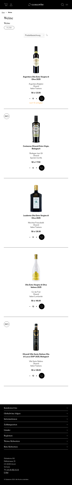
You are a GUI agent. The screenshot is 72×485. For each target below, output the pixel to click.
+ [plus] (36, 98)
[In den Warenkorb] (42, 98)
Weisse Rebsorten (12, 441)
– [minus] (29, 98)
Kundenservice (10, 408)
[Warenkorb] (5, 4)
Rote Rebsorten (11, 447)
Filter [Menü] (9, 28)
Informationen (10, 419)
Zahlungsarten (10, 424)
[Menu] (67, 4)
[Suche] (62, 5)
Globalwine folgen (12, 413)
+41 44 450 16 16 (12, 470)
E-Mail (6, 472)
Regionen (8, 435)
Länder (7, 430)
